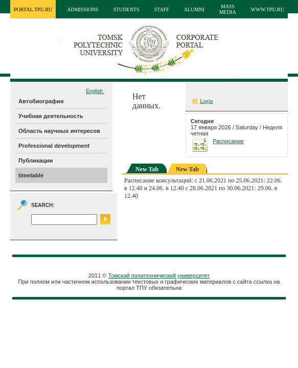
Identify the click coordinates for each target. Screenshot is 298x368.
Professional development (53, 146)
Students (126, 9)
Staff (161, 9)
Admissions (82, 9)
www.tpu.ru (267, 9)
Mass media (227, 9)
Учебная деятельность (50, 116)
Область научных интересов (59, 131)
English (95, 91)
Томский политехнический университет (159, 275)
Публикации (35, 160)
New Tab (146, 169)
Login (206, 101)
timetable (30, 175)
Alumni (194, 9)
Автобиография (41, 101)
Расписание (228, 141)
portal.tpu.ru (33, 9)
